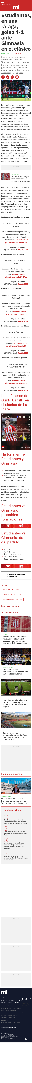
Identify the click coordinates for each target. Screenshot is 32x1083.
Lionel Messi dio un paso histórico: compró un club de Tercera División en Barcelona (14, 800)
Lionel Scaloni (5, 1025)
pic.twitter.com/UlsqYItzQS (16, 346)
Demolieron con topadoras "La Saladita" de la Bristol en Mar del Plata (15, 833)
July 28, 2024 (23, 250)
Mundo (17, 1002)
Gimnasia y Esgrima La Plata (12, 594)
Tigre (14, 1008)
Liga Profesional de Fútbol (12, 599)
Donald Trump (5, 1020)
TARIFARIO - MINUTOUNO (7, 1035)
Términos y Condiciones (8, 1027)
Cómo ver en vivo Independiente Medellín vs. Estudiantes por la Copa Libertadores (15, 736)
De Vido (3, 1008)
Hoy (4, 731)
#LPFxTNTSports (22, 240)
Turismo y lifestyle (7, 1002)
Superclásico (12, 1015)
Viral (18, 1022)
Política (3, 998)
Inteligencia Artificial (8, 1022)
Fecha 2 (5, 698)
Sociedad (11, 998)
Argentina (4, 1018)
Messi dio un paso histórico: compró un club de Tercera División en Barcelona (16, 858)
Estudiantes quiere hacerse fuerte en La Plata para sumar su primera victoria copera (15, 703)
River (9, 1008)
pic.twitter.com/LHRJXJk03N (16, 314)
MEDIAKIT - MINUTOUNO (7, 1034)
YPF (18, 1006)
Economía (18, 998)
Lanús (19, 1008)
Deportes (5, 54)
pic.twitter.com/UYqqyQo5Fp (16, 383)
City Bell (5, 634)
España (22, 1013)
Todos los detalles (6, 796)
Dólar (13, 1006)
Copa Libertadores (8, 667)
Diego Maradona (11, 1010)
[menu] (3, 2)
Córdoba (4, 1015)
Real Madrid (14, 1013)
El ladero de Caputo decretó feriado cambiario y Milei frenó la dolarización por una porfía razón (15, 821)
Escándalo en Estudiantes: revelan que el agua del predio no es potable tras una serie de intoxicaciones (20, 179)
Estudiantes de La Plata (11, 590)
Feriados (12, 1018)
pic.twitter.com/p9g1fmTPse (16, 277)
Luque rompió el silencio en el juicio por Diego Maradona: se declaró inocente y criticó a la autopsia (14, 845)
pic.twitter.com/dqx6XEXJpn (16, 243)
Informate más (15, 174)
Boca (2, 1010)
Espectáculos (13, 1000)
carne (13, 1025)
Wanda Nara (5, 1013)
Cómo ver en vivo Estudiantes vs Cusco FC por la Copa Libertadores (15, 671)
